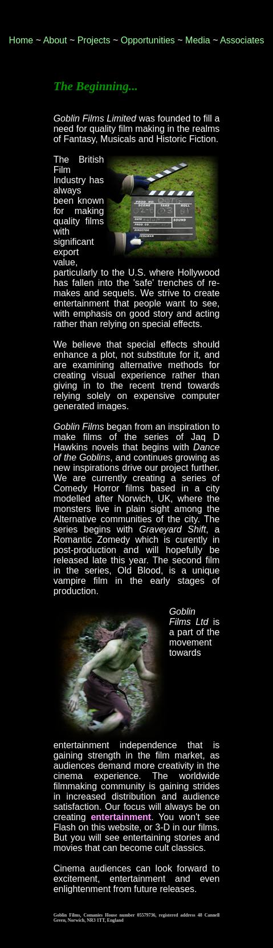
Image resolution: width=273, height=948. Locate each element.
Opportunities (148, 40)
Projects (94, 40)
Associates (242, 40)
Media (197, 40)
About (55, 40)
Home (21, 40)
